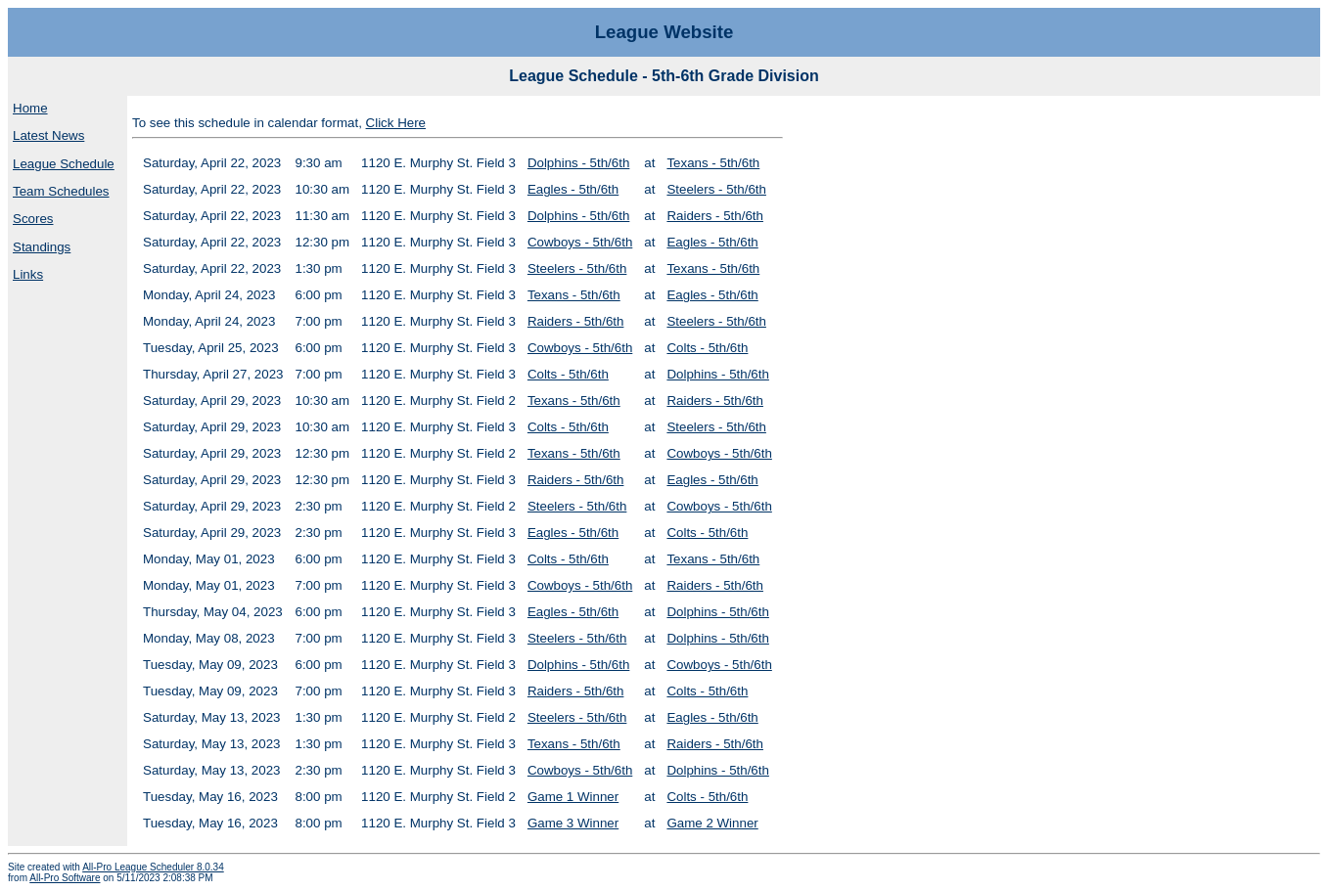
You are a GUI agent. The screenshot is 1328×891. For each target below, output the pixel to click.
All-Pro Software (64, 877)
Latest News (48, 135)
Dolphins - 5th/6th (578, 163)
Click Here (396, 122)
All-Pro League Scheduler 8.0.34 (153, 867)
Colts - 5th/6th (707, 347)
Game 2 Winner (711, 823)
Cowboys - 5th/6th (579, 242)
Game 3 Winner (572, 823)
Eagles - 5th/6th (572, 189)
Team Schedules (61, 191)
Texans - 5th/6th (712, 163)
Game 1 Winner (572, 796)
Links (28, 274)
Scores (33, 218)
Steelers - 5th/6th (716, 189)
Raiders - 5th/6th (714, 215)
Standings (41, 247)
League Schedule (63, 163)
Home (30, 108)
